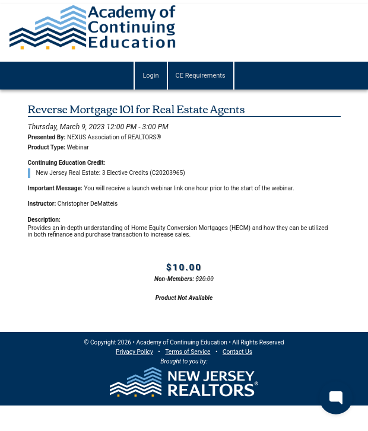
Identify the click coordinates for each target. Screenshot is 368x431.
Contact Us (237, 352)
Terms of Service (187, 352)
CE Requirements (201, 75)
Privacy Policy (134, 352)
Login (150, 75)
